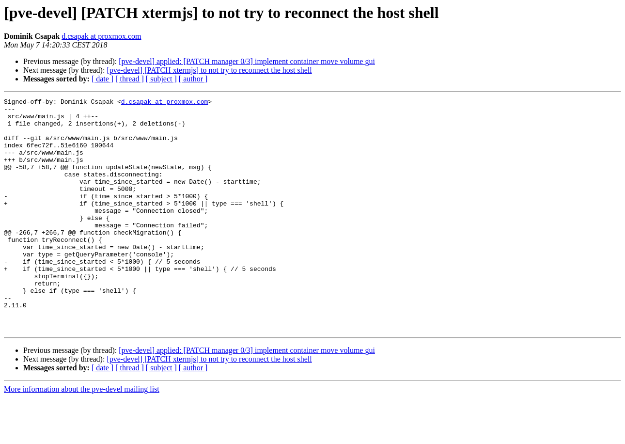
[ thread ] (129, 79)
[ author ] (193, 79)
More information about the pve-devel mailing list (81, 435)
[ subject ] (161, 79)
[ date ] (102, 79)
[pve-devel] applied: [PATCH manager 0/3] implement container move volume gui (247, 61)
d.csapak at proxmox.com (101, 36)
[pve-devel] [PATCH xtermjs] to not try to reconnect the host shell (209, 70)
